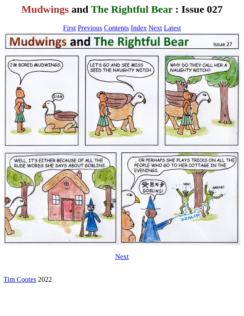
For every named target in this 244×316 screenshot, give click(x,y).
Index (139, 28)
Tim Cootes (20, 279)
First (69, 28)
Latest (172, 28)
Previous (90, 28)
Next (155, 28)
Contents (116, 28)
